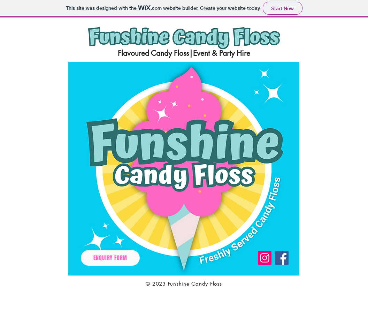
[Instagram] (264, 258)
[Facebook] (282, 258)
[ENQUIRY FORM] (110, 258)
